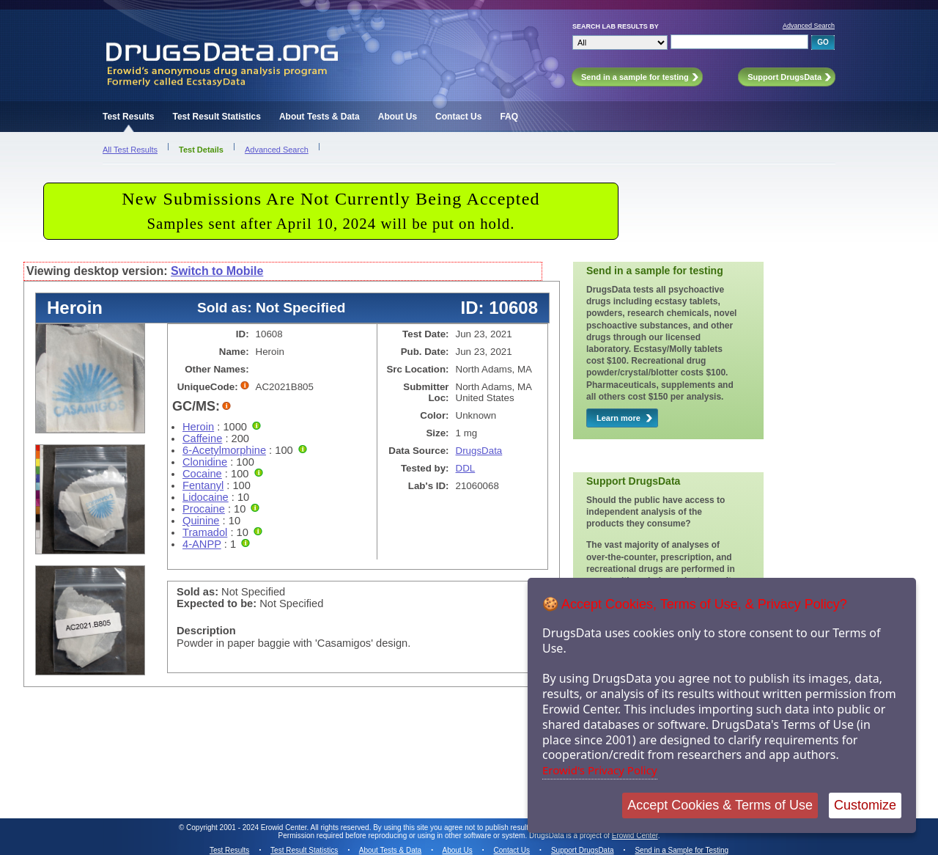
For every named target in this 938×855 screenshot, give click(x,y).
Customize (865, 805)
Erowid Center (635, 836)
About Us (397, 116)
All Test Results (130, 149)
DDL (466, 468)
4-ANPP (201, 544)
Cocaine (202, 474)
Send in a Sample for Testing (681, 850)
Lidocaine (205, 497)
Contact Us (458, 116)
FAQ (509, 116)
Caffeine (202, 438)
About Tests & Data (319, 116)
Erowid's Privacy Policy (599, 770)
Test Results (128, 116)
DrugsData (479, 450)
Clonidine (204, 462)
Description (206, 630)
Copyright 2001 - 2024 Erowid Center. (247, 827)
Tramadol (204, 532)
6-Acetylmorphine (224, 450)
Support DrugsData (582, 850)
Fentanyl (203, 485)
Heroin (198, 427)
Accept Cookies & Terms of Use (720, 805)
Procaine (203, 509)
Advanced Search (809, 25)
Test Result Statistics (216, 116)
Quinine (201, 520)
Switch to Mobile (217, 271)
